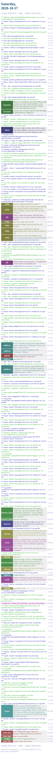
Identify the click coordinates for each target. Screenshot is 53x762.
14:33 (50, 327)
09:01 (50, 204)
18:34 (50, 592)
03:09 (50, 76)
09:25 (50, 210)
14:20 (50, 323)
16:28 (50, 422)
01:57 (50, 48)
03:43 (50, 99)
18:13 (50, 506)
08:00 (50, 179)
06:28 (50, 140)
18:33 (50, 588)
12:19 (50, 284)
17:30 (50, 468)
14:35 (50, 330)
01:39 (50, 45)
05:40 (50, 121)
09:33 (50, 222)
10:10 (50, 244)
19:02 (50, 613)
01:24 (50, 36)
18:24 (50, 513)
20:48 (50, 652)
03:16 (50, 86)
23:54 (50, 739)
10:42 (50, 250)
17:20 (50, 460)
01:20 (50, 29)
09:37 (50, 238)
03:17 (50, 88)
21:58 (50, 666)
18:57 (50, 607)
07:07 (50, 161)
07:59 (50, 176)
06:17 (50, 130)
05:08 (50, 116)
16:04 (50, 396)
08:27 (50, 192)
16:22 (50, 420)
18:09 (50, 499)
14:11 (50, 319)
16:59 (50, 442)
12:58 (50, 299)
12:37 (50, 288)
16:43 (50, 438)
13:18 (50, 308)
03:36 (50, 97)
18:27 (50, 549)
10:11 (50, 247)
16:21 (50, 416)
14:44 (50, 338)
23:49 (50, 733)
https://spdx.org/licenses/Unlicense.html (28, 355)
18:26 (50, 528)
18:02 (50, 495)
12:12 (50, 271)
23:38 (50, 729)
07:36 (50, 169)
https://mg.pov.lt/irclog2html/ (9, 751)
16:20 (50, 413)
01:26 (50, 38)
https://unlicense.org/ (21, 347)
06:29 (50, 143)
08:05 (50, 187)
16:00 (50, 389)
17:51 (50, 489)
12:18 (50, 281)
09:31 (50, 217)
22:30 (50, 711)
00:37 (50, 22)
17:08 (50, 456)
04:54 (50, 112)
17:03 (50, 447)
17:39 (50, 481)
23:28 (50, 727)
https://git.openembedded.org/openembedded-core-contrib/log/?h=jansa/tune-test (30, 239)
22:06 (50, 670)
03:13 (50, 83)
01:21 (50, 33)
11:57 (50, 263)
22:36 (50, 724)
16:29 (50, 425)
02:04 (50, 54)
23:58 (50, 741)
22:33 (50, 719)
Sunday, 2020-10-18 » (33, 13)
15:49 (50, 361)
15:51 (50, 375)
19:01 (50, 610)
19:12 (50, 616)
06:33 (50, 146)
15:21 (50, 345)
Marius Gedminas (29, 749)
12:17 (50, 276)
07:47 (50, 173)
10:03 (50, 242)
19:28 (50, 619)
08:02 (50, 184)
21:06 (50, 659)
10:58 (50, 255)
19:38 (50, 623)
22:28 (50, 692)
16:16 (50, 407)
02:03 (50, 52)
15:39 (50, 359)
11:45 (50, 259)
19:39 (50, 626)
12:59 (50, 303)
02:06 (50, 57)
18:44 (50, 603)
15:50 (50, 364)
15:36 (50, 356)
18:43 (50, 600)
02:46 (50, 73)
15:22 (50, 351)
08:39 (50, 196)
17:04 (50, 450)
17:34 (50, 476)
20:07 (50, 637)
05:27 (50, 119)
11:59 (50, 268)
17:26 (50, 466)
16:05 (50, 400)
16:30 (50, 433)
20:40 (50, 649)
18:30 (50, 585)
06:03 (50, 125)
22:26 (50, 684)
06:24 (50, 136)
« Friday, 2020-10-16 (8, 13)
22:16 (50, 680)
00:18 (50, 18)
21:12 (50, 663)
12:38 (50, 291)
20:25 (50, 646)
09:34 (50, 231)
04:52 (50, 105)
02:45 (50, 67)
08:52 (50, 201)
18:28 (50, 573)
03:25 (50, 91)
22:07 (50, 675)
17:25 (50, 463)
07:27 (50, 165)
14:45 (50, 341)
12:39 (50, 294)
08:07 (50, 189)
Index (21, 13)
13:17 (50, 305)
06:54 (50, 150)
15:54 (50, 378)
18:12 (50, 503)
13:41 (50, 312)
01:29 (50, 41)
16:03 (50, 393)
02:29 (50, 60)
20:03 (50, 631)
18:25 (50, 524)
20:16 (50, 642)
